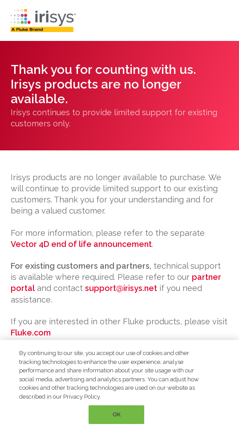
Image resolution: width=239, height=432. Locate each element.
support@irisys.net (121, 288)
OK (117, 414)
